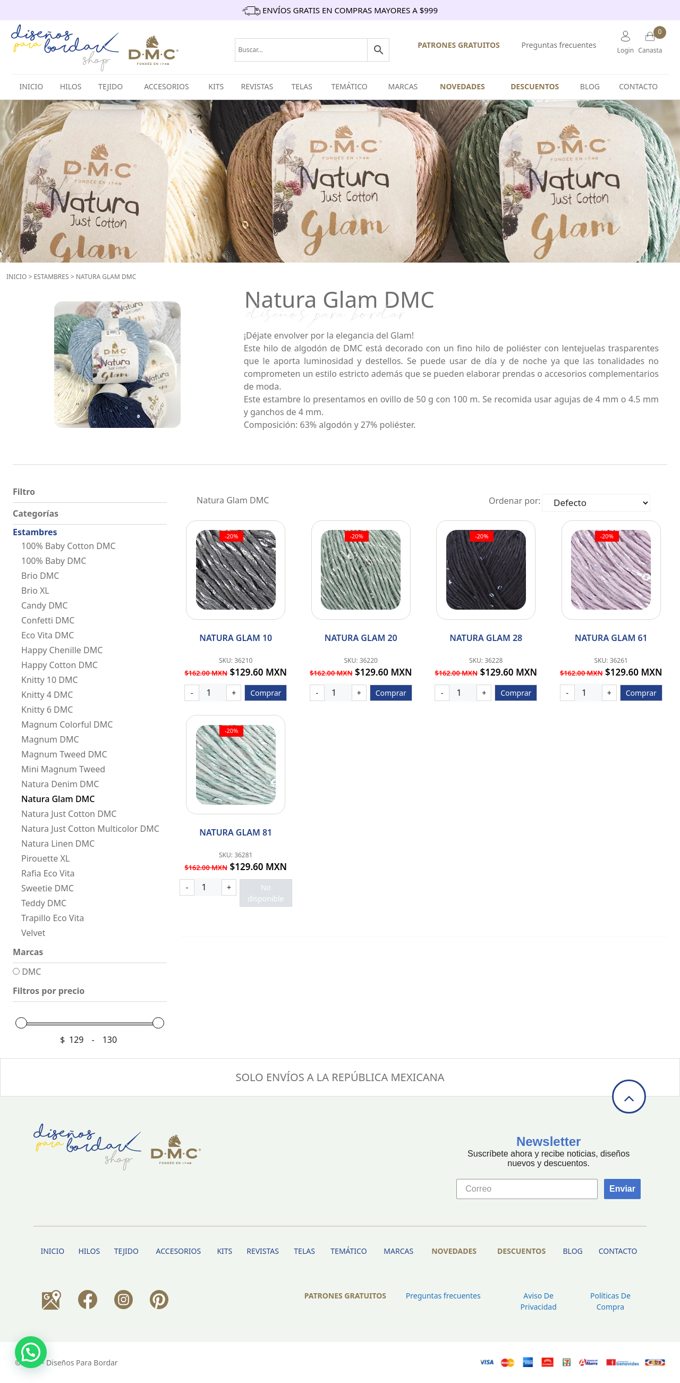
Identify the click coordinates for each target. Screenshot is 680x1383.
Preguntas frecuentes (559, 45)
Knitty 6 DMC (47, 709)
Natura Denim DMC (60, 784)
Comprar (265, 693)
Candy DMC (44, 605)
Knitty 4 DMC (47, 695)
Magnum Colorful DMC (67, 724)
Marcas (403, 86)
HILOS (71, 86)
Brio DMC (40, 575)
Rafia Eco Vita (48, 873)
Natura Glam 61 (611, 638)
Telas (301, 86)
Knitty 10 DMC (49, 680)
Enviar (622, 1188)
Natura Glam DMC (106, 276)
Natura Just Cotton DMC (68, 814)
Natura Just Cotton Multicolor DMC (90, 828)
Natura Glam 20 (361, 638)
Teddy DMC (43, 903)
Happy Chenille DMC (62, 650)
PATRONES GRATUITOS (458, 45)
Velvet (33, 933)
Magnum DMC (50, 739)
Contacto (638, 86)
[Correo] (527, 1189)
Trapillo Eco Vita (52, 918)
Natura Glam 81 (235, 832)
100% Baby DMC (53, 561)
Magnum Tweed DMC (64, 754)
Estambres (51, 276)
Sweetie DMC (47, 888)
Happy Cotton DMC (59, 665)
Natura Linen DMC (58, 843)
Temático (350, 86)
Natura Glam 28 (485, 638)
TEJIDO (110, 86)
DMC (27, 971)
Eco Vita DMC (47, 635)
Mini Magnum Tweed (63, 769)
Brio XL (35, 590)
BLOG (590, 86)
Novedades (462, 86)
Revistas (257, 86)
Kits (216, 86)
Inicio (16, 276)
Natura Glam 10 (235, 638)
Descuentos (535, 86)
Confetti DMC (47, 620)
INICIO (32, 86)
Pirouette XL (45, 858)
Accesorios (166, 86)
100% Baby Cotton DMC (68, 546)
